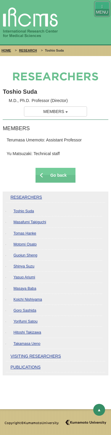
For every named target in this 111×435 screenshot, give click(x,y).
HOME (6, 50)
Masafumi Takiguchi (29, 222)
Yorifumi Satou (25, 321)
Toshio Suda (23, 211)
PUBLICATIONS (25, 367)
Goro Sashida (24, 310)
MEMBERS (55, 111)
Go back (58, 175)
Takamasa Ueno (26, 344)
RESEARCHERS (26, 197)
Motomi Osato (24, 244)
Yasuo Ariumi (24, 277)
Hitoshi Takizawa (27, 332)
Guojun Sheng (25, 255)
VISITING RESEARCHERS (35, 356)
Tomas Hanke (24, 233)
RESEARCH (28, 50)
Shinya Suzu (23, 266)
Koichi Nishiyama (27, 299)
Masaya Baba (24, 288)
